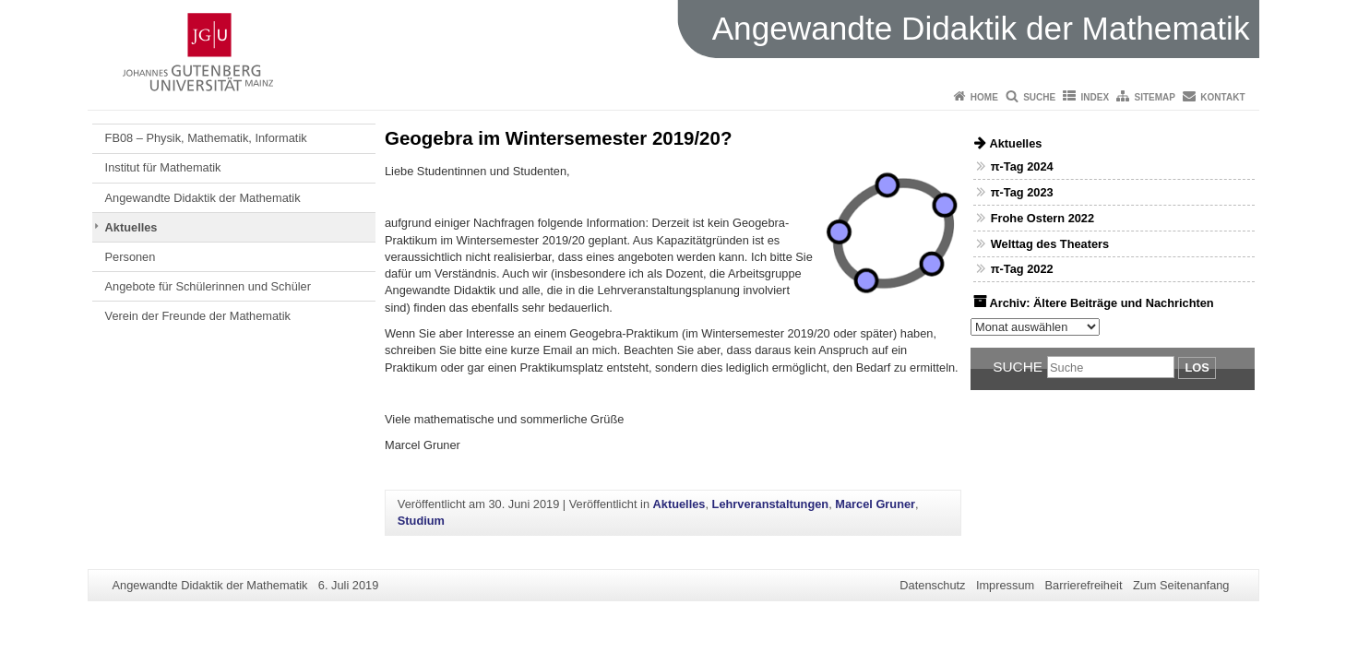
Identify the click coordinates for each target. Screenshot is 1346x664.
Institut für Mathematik (163, 167)
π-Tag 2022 (1022, 269)
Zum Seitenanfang (1181, 585)
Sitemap (1155, 97)
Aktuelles (131, 227)
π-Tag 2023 (1022, 192)
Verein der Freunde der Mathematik (198, 316)
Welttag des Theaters (1050, 244)
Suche (1039, 97)
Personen (130, 257)
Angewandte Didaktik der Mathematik (203, 198)
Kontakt (1222, 97)
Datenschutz (932, 585)
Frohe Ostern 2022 (1042, 218)
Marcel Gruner (875, 504)
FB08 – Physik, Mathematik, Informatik (206, 138)
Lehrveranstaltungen (770, 504)
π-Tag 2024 (1022, 166)
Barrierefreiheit (1084, 585)
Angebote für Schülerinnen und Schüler (208, 286)
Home (984, 97)
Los (1197, 367)
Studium (421, 521)
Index (1095, 97)
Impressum (1005, 585)
